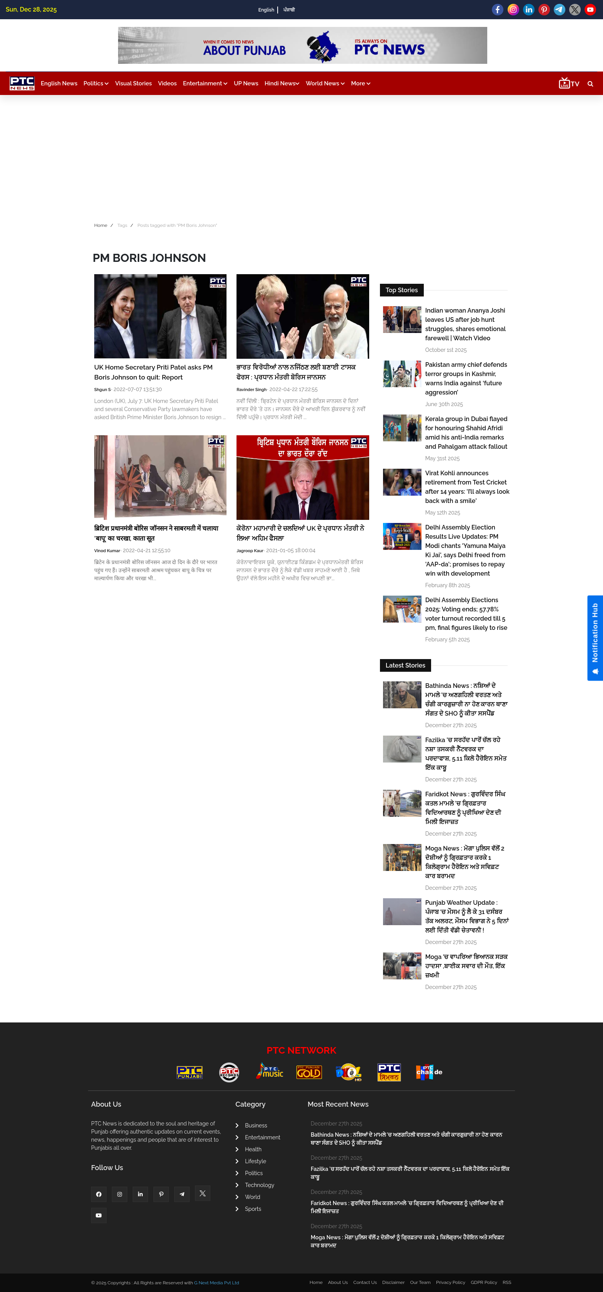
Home (100, 225)
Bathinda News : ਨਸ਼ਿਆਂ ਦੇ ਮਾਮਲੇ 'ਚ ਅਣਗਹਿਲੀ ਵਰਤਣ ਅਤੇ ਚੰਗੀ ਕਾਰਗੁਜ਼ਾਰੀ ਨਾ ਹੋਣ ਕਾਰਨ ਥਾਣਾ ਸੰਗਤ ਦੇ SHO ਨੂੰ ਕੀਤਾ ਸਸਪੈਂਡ (466, 699)
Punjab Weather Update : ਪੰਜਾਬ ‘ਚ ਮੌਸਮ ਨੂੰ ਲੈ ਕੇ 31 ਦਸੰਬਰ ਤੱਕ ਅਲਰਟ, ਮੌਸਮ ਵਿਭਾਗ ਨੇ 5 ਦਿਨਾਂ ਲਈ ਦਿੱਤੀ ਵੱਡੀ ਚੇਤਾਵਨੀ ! (467, 916)
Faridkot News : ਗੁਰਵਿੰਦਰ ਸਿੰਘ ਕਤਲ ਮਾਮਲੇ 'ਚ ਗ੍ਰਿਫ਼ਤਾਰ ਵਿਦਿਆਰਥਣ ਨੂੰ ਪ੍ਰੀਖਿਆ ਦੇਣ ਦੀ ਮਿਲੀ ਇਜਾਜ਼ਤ (465, 808)
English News (59, 83)
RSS (507, 1282)
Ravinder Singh (252, 389)
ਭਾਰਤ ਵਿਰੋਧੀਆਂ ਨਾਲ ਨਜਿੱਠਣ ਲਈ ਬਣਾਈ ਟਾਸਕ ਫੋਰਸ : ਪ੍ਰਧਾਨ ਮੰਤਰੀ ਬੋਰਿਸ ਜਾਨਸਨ (296, 372)
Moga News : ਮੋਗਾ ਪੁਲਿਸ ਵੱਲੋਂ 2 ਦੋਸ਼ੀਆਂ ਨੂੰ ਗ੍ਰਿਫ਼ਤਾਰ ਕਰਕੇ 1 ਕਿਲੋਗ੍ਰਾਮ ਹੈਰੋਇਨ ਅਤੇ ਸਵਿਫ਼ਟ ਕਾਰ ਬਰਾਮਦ (465, 862)
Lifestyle (250, 1161)
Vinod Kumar (107, 550)
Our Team (420, 1282)
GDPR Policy (484, 1282)
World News (325, 83)
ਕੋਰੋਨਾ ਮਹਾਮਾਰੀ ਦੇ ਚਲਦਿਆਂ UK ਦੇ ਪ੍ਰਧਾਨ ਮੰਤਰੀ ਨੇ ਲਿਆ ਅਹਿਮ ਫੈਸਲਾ (300, 533)
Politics (96, 83)
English (266, 10)
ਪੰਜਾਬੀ (289, 10)
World (247, 1197)
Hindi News (282, 83)
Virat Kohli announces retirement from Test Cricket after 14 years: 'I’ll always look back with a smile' (467, 487)
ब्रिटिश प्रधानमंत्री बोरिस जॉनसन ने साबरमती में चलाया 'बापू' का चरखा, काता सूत (156, 533)
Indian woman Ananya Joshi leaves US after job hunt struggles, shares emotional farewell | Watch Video (465, 324)
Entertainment (205, 83)
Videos (167, 83)
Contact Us (365, 1282)
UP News (246, 83)
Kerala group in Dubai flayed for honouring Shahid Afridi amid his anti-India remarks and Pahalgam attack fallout (466, 432)
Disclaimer (393, 1282)
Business (251, 1125)
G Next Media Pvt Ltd (216, 1282)
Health (248, 1149)
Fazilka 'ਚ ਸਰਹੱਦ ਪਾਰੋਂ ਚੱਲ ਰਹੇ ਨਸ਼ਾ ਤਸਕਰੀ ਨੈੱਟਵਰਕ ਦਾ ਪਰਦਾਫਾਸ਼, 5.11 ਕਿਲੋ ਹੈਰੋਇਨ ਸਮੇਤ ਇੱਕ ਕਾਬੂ (466, 753)
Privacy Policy (450, 1282)
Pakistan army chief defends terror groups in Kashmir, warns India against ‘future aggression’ (466, 378)
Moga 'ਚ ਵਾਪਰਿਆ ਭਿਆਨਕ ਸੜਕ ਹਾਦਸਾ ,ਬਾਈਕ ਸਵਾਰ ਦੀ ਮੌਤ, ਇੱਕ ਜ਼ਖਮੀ (466, 966)
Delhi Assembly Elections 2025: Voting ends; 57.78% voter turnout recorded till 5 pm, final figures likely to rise (466, 613)
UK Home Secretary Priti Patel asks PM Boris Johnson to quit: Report (153, 372)
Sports (248, 1209)
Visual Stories (133, 83)
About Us (338, 1282)
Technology (254, 1185)
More (361, 83)
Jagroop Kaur (250, 550)
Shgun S (102, 389)
